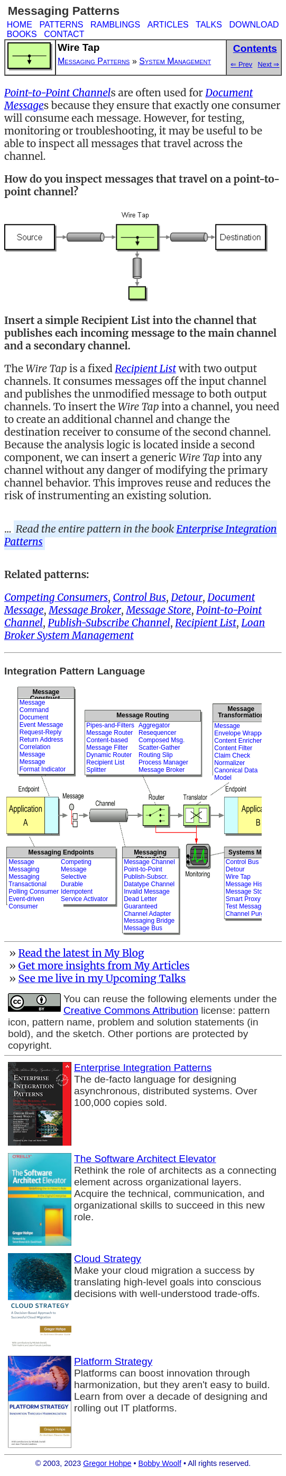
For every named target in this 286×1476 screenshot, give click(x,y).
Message (32, 702)
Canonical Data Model (235, 774)
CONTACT (64, 34)
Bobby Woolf (160, 1463)
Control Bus (242, 862)
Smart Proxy (243, 899)
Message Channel (149, 862)
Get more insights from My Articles (104, 965)
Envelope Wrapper (240, 733)
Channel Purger (248, 913)
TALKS (209, 24)
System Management (175, 61)
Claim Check (232, 755)
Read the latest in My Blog (81, 953)
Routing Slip (156, 755)
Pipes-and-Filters (110, 725)
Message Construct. (46, 692)
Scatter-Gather (159, 747)
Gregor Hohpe (107, 1463)
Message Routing (142, 715)
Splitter (96, 769)
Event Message (41, 724)
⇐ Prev (241, 64)
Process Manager (163, 762)
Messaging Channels (150, 853)
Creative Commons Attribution (130, 1010)
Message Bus (143, 928)
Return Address (41, 739)
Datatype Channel (149, 884)
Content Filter (233, 748)
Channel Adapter (147, 913)
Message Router (109, 732)
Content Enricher (238, 740)
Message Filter (107, 747)
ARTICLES (168, 24)
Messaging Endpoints (61, 852)
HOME (19, 24)
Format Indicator (43, 769)
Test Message (245, 906)
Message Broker (161, 769)
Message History (249, 884)
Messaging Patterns (94, 61)
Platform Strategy (113, 1361)
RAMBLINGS (115, 24)
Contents (255, 48)
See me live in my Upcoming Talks (102, 978)
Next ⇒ (269, 64)
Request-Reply (40, 732)
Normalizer (229, 763)
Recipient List (105, 762)
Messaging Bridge (149, 920)
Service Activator (84, 899)
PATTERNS (61, 24)
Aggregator (154, 725)
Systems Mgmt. (251, 852)
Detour (235, 869)
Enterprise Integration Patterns (142, 1067)
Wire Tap (238, 876)
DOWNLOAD (254, 24)
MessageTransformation (241, 711)
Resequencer (157, 732)
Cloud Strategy (107, 1258)
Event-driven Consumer (26, 902)
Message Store (247, 891)
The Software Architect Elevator (145, 1158)
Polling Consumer (33, 891)
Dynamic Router (109, 755)
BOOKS (22, 34)
